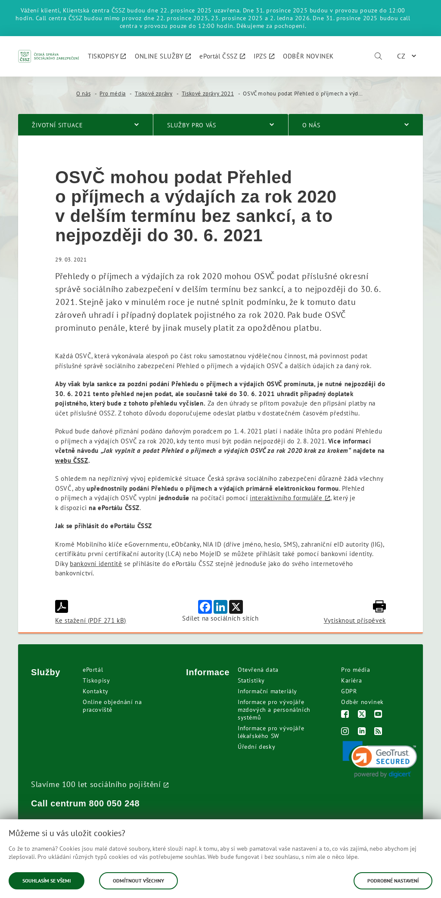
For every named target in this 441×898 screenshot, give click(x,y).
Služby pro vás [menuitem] (191, 125)
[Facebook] (345, 715)
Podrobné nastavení (393, 880)
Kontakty (96, 691)
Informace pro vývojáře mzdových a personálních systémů (274, 709)
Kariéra (351, 680)
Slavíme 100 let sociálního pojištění (96, 784)
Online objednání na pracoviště (112, 705)
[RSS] (378, 732)
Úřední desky (256, 746)
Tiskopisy (96, 680)
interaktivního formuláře (286, 498)
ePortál (93, 670)
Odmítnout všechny (138, 880)
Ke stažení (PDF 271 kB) (90, 612)
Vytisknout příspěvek (355, 612)
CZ (401, 56)
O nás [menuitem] (311, 125)
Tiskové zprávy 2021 (208, 93)
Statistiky (251, 680)
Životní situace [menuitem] (57, 125)
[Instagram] (345, 732)
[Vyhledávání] (378, 56)
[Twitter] (362, 715)
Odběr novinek (362, 702)
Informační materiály (267, 691)
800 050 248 (114, 803)
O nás (83, 93)
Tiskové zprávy (153, 93)
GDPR (349, 691)
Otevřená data (258, 670)
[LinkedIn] (362, 732)
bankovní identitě (96, 564)
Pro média (112, 93)
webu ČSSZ (71, 460)
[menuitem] (107, 56)
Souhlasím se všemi (46, 880)
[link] (380, 759)
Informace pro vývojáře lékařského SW (271, 732)
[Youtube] (378, 715)
